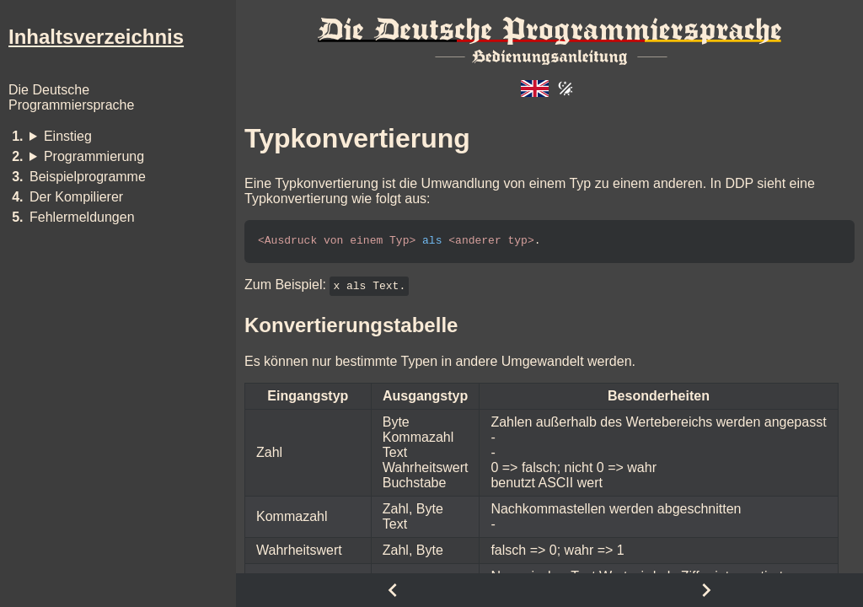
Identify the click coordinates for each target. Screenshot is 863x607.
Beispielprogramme (87, 176)
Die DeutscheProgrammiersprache (71, 97)
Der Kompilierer (76, 197)
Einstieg (68, 136)
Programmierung (94, 156)
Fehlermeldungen (82, 217)
